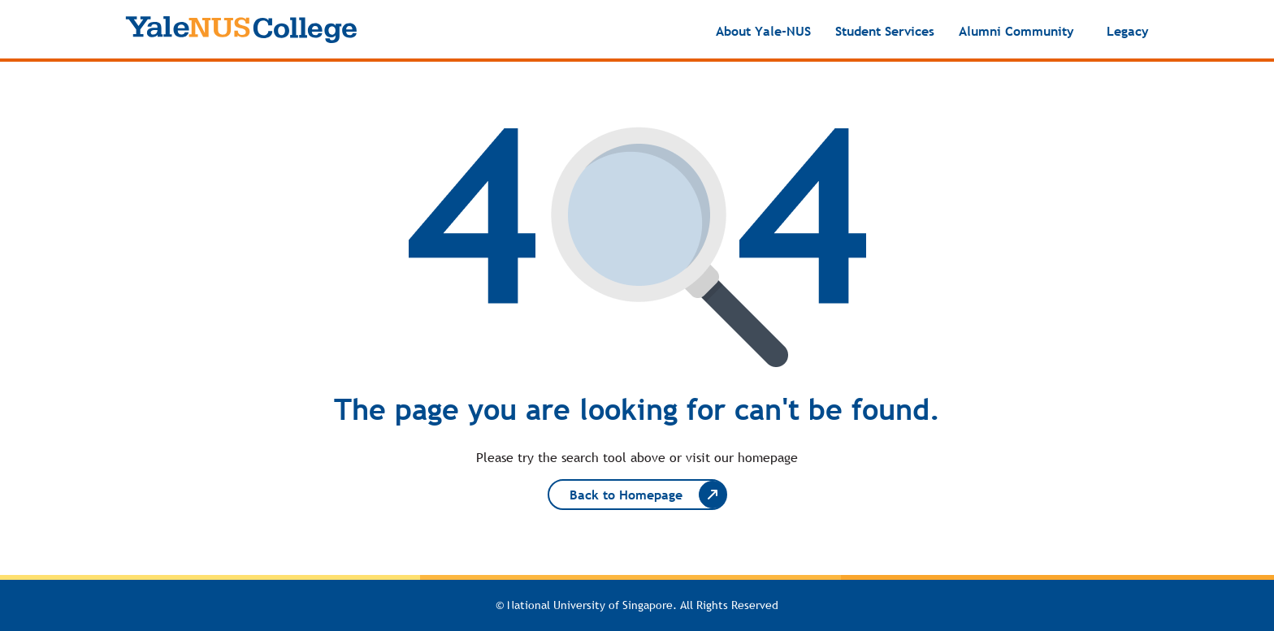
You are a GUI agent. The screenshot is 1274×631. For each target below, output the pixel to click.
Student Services (884, 31)
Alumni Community (1016, 31)
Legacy (1128, 31)
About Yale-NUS (763, 31)
